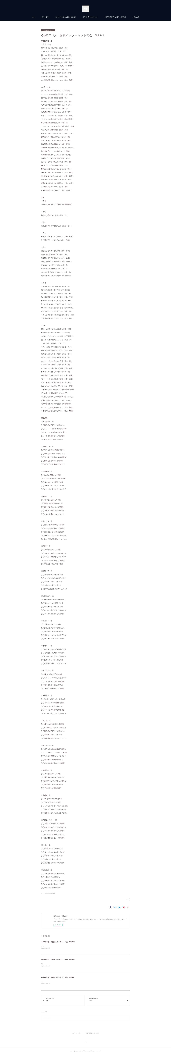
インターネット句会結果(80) (48, 893)
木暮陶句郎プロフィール (90, 17)
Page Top (85, 1042)
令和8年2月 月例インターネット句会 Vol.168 (58, 960)
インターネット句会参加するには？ (65, 17)
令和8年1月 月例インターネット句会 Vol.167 (58, 978)
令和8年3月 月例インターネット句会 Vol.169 (58, 942)
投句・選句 (45, 17)
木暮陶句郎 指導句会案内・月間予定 (115, 17)
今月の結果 (135, 17)
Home (33, 17)
